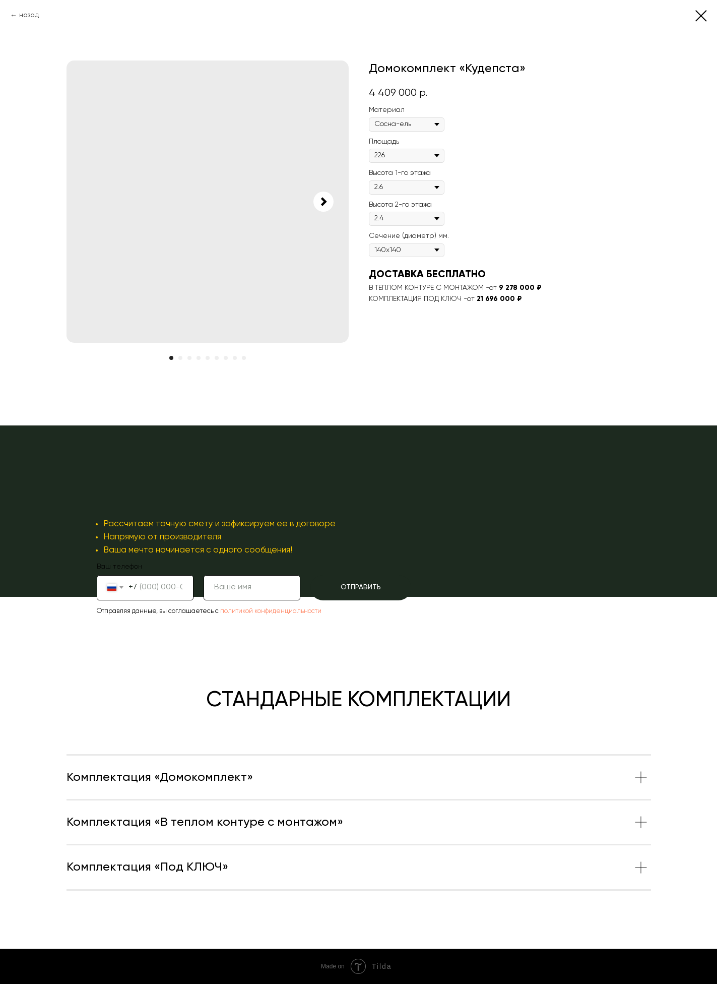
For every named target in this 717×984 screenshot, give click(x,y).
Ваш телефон (119, 566)
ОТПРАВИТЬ (361, 587)
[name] (252, 587)
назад (29, 15)
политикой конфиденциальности (270, 611)
